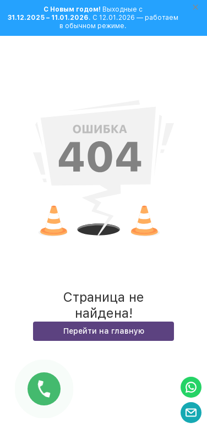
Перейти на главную (103, 331)
